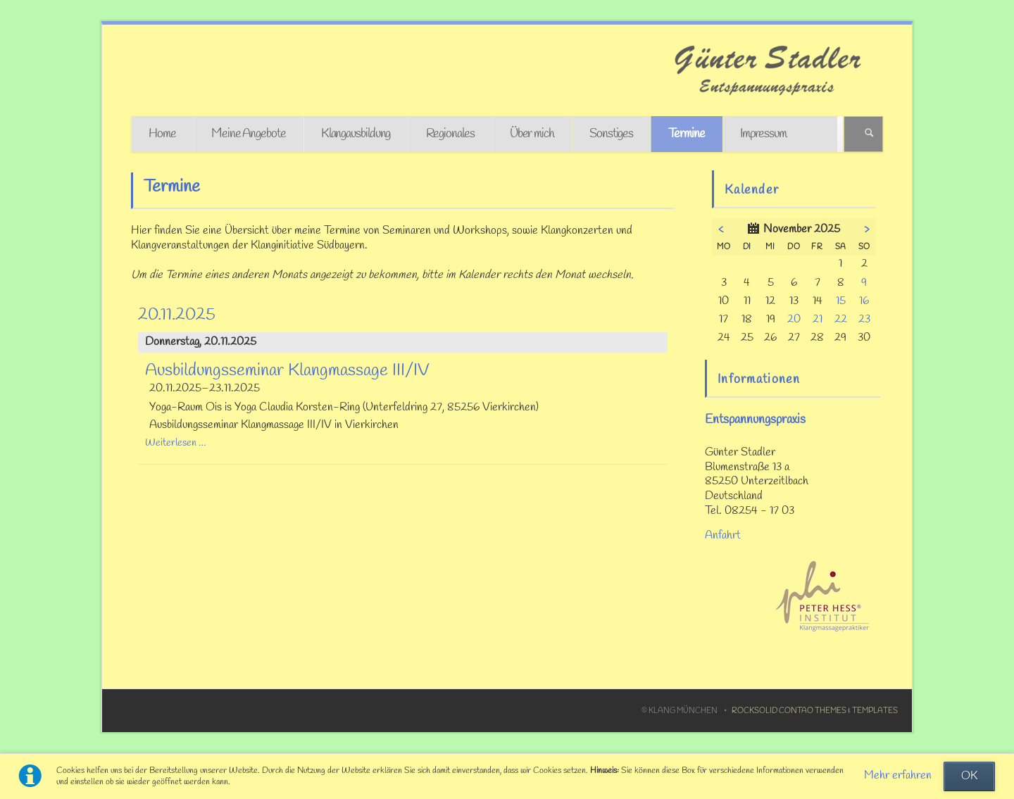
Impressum (763, 134)
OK (969, 776)
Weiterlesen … (175, 443)
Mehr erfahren (898, 776)
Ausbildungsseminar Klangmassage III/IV (287, 370)
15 (841, 301)
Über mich (532, 134)
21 (817, 319)
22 (840, 319)
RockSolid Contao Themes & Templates (815, 711)
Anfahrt (723, 535)
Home (162, 134)
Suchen (869, 134)
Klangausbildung (356, 134)
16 (864, 301)
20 (794, 319)
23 (864, 319)
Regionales (450, 134)
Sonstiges (611, 134)
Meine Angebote (248, 134)
